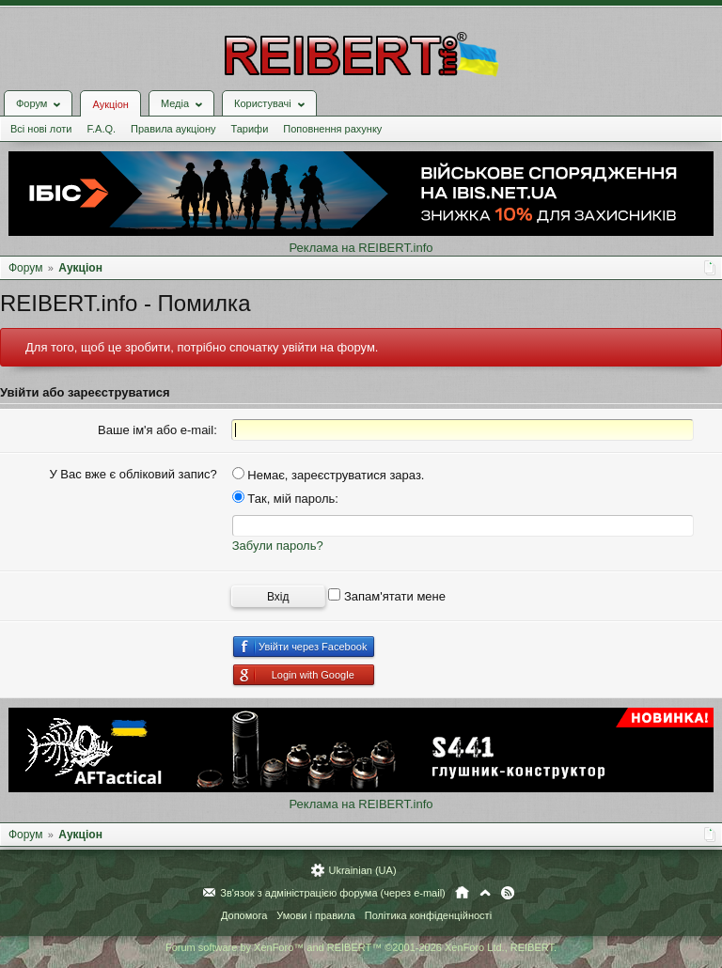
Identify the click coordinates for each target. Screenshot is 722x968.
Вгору (485, 892)
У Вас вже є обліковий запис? (132, 474)
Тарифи (250, 128)
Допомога (244, 915)
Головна (462, 892)
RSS (507, 892)
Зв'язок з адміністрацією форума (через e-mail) (333, 892)
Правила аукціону (173, 128)
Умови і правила (315, 915)
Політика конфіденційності (428, 915)
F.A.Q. (101, 128)
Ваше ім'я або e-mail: (157, 430)
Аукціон (110, 104)
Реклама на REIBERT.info (360, 248)
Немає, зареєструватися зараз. (328, 475)
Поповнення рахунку (332, 128)
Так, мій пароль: (285, 499)
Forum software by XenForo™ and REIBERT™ (361, 947)
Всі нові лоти (40, 128)
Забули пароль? (277, 546)
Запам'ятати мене (387, 596)
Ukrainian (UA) (362, 870)
